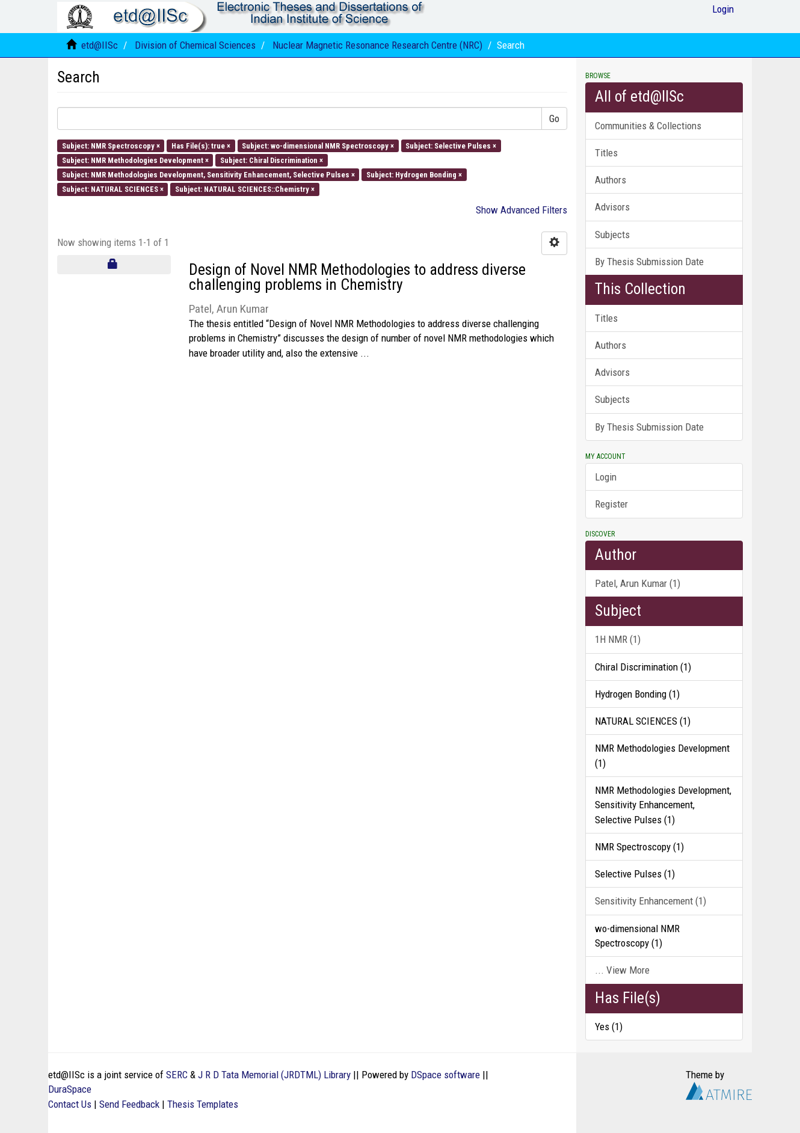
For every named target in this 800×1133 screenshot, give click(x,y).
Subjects (612, 235)
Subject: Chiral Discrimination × (271, 159)
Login (606, 477)
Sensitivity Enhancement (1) (650, 901)
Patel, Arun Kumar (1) (637, 583)
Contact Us (69, 1104)
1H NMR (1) (618, 639)
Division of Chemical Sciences (195, 45)
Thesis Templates (202, 1104)
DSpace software (445, 1075)
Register (611, 504)
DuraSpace (69, 1089)
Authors (610, 180)
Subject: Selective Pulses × (450, 145)
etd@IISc (99, 45)
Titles (606, 153)
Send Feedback (129, 1104)
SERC (177, 1075)
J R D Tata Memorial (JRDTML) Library (274, 1075)
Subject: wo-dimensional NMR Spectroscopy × (318, 145)
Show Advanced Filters (521, 210)
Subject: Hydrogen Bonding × (414, 174)
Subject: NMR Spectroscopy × (111, 145)
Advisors (612, 207)
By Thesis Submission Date (649, 262)
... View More (622, 970)
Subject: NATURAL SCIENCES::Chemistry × (245, 189)
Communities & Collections (648, 126)
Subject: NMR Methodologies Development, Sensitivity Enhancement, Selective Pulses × (208, 174)
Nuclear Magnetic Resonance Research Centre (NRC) (377, 45)
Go (554, 118)
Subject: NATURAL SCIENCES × (113, 189)
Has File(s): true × (200, 145)
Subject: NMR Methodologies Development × (135, 159)
